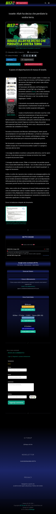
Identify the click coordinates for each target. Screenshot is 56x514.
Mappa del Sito (28, 444)
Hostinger (32, 509)
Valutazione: (11, 361)
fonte (33, 91)
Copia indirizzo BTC (27, 309)
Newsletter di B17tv (13, 64)
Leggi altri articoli (27, 59)
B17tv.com (23, 505)
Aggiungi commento (16, 402)
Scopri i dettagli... (11, 114)
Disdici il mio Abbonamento (28, 286)
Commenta (10, 59)
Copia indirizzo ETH (27, 320)
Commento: (11, 382)
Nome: (9, 367)
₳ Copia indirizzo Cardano (27, 331)
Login (9, 356)
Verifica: (10, 394)
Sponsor (11, 100)
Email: (9, 374)
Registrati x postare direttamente (21, 356)
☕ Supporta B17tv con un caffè (33, 64)
